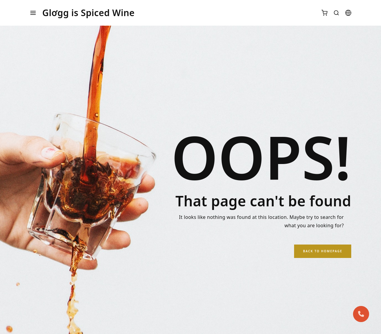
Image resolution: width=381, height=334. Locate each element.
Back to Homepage (322, 251)
